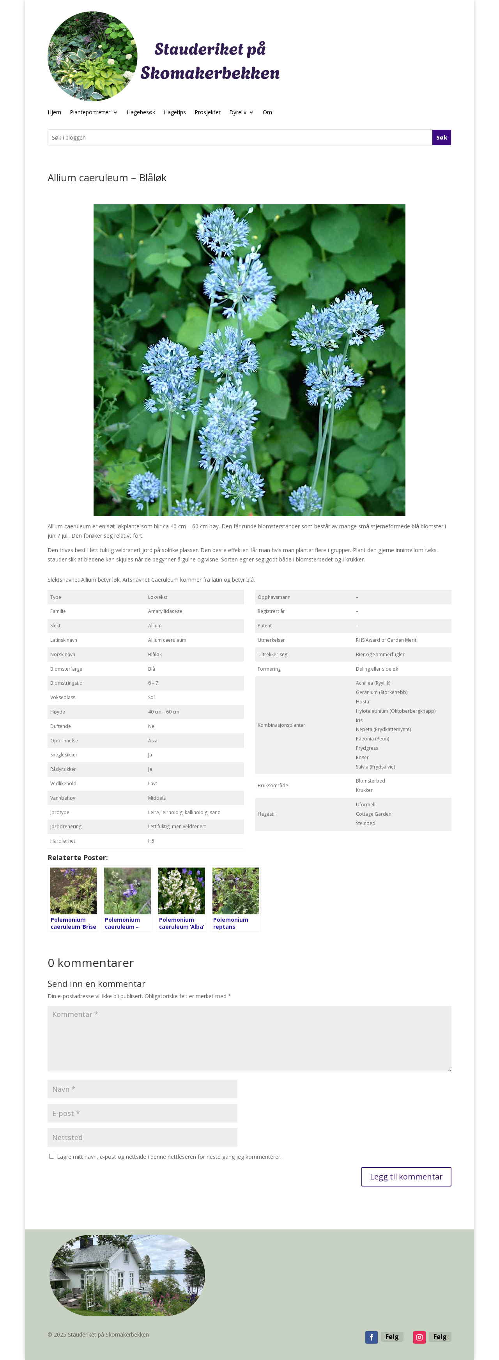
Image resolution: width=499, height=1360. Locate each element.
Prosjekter (208, 113)
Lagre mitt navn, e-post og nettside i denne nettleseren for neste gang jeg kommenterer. (169, 1156)
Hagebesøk (141, 113)
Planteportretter (90, 113)
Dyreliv (237, 113)
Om (267, 113)
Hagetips (175, 113)
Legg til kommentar (406, 1176)
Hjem (54, 113)
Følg (392, 1336)
